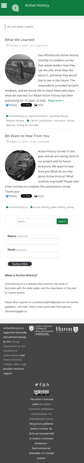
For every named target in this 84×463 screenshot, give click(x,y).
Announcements (38, 116)
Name (17, 236)
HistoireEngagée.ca (16, 311)
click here (22, 306)
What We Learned (19, 39)
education (60, 120)
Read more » (56, 100)
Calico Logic (19, 364)
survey (70, 120)
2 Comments (40, 45)
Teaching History (58, 116)
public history (58, 207)
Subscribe (19, 264)
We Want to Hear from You (27, 135)
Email (17, 249)
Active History (37, 5)
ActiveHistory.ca (18, 116)
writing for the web (27, 125)
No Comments (41, 141)
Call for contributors (41, 120)
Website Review (15, 120)
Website (10, 125)
